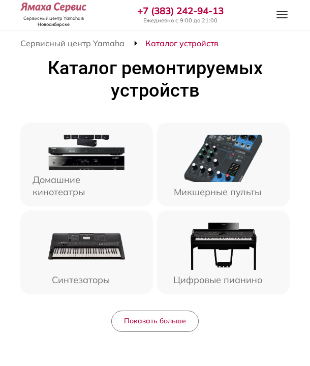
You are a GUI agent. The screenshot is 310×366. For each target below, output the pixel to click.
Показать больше (155, 320)
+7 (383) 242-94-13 (180, 11)
